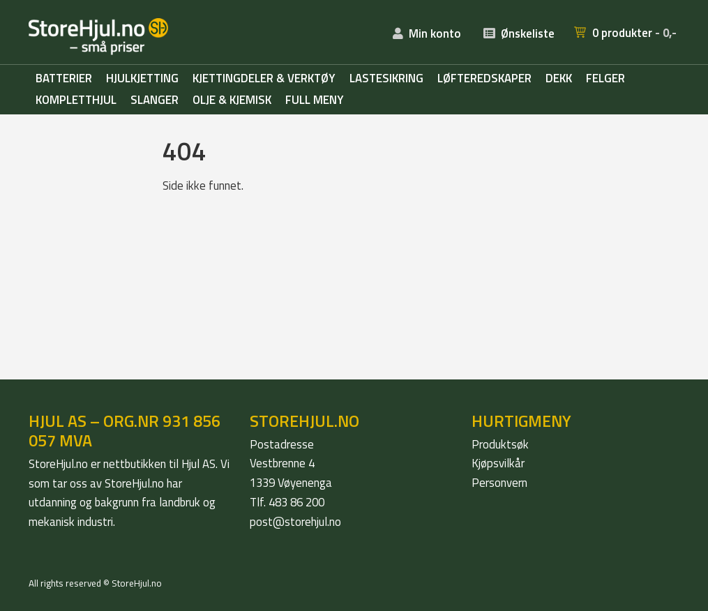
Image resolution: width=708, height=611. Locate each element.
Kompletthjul (76, 100)
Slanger (154, 100)
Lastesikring (386, 78)
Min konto (435, 33)
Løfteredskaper (484, 78)
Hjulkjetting (142, 78)
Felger (605, 78)
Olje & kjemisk (232, 100)
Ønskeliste (528, 33)
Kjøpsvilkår (498, 463)
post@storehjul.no (295, 522)
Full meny (314, 100)
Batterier (64, 78)
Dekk (558, 78)
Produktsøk (500, 444)
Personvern (499, 483)
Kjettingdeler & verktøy (264, 78)
